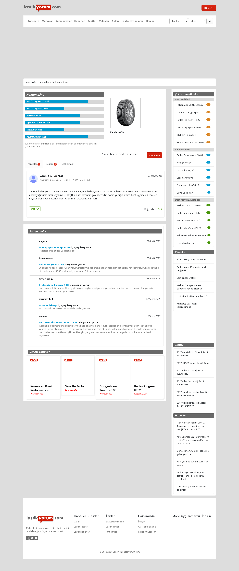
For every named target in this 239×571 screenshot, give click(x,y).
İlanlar (150, 21)
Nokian (56, 82)
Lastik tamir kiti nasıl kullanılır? (192, 296)
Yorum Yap (154, 155)
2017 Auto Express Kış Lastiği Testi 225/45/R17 (191, 404)
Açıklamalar (68, 163)
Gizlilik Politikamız (147, 526)
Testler (91, 21)
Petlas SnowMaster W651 (190, 155)
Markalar (47, 21)
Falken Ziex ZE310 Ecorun (190, 104)
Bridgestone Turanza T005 (190, 142)
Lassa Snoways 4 (186, 177)
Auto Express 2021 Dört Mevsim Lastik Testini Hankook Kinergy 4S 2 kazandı (193, 440)
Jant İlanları (112, 531)
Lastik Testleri (81, 526)
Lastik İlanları (113, 526)
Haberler (79, 21)
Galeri (115, 21)
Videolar (104, 21)
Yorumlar (34, 163)
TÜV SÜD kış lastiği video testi (192, 259)
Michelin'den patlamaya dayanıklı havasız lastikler (190, 287)
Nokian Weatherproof (188, 220)
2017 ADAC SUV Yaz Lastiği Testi (193, 362)
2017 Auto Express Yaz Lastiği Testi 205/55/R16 (192, 393)
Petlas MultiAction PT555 (189, 227)
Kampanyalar (64, 21)
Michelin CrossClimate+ (188, 205)
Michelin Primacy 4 (186, 134)
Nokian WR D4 (184, 162)
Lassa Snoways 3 (186, 170)
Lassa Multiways (185, 242)
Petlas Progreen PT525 (188, 119)
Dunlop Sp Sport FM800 (188, 127)
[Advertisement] (119, 52)
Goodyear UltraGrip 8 (188, 185)
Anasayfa (33, 21)
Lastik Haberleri (82, 531)
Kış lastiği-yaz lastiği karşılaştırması (187, 305)
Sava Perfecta (74, 386)
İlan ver (208, 7)
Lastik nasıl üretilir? (186, 277)
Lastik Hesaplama (133, 21)
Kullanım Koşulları (147, 531)
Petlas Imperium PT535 (188, 212)
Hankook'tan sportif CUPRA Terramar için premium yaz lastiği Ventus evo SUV (191, 426)
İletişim (141, 521)
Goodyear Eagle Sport (188, 112)
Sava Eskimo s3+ (185, 192)
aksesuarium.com (115, 521)
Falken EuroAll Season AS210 (191, 235)
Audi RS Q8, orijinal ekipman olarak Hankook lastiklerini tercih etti (191, 475)
